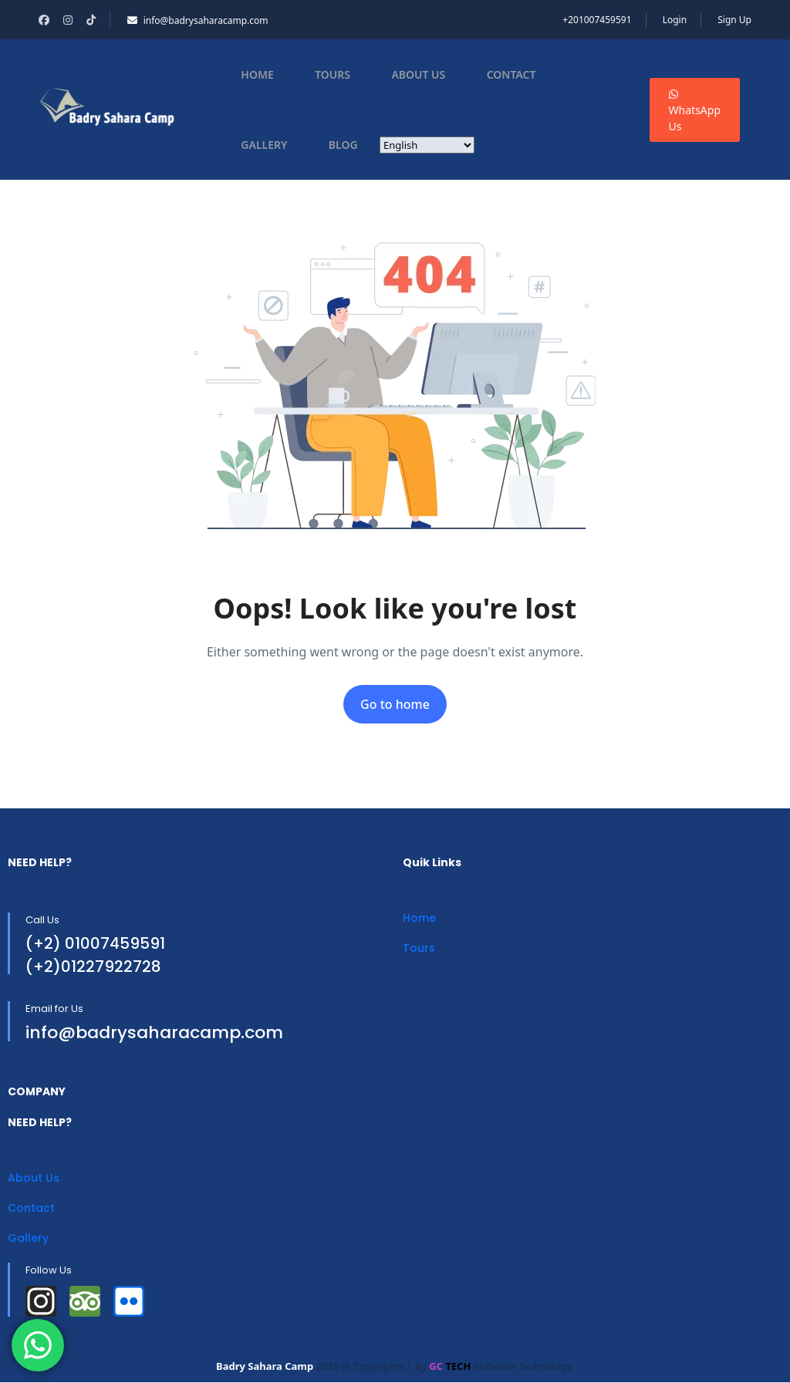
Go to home (395, 704)
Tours (332, 74)
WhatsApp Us (695, 111)
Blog (343, 144)
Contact (511, 74)
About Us (418, 74)
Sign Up (734, 19)
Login (675, 19)
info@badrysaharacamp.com (197, 20)
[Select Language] (427, 145)
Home (257, 74)
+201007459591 (596, 19)
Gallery (264, 144)
